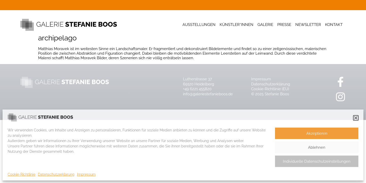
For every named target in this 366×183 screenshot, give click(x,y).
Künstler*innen (236, 24)
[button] (355, 117)
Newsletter (308, 24)
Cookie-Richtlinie (21, 174)
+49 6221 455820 (197, 89)
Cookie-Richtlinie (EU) (270, 89)
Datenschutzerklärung (56, 174)
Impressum (86, 174)
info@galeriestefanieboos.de (208, 94)
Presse (284, 24)
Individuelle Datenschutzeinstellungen (316, 161)
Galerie (265, 24)
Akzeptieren (316, 133)
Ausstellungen (199, 24)
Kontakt (334, 24)
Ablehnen (316, 147)
